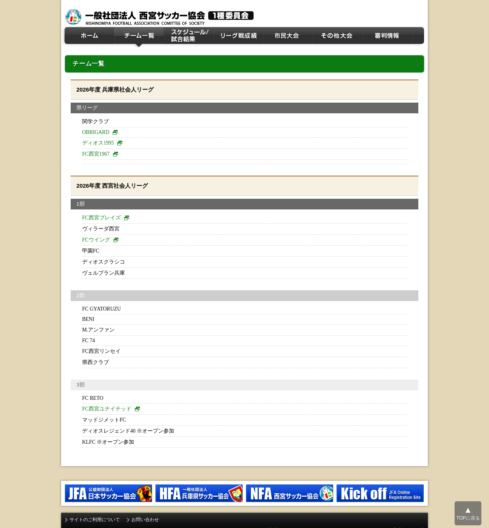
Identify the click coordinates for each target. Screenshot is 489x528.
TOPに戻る (467, 513)
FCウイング (96, 240)
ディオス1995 (98, 143)
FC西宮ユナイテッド (106, 409)
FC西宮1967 (96, 154)
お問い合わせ (145, 519)
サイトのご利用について (95, 519)
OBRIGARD (95, 132)
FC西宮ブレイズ (101, 218)
